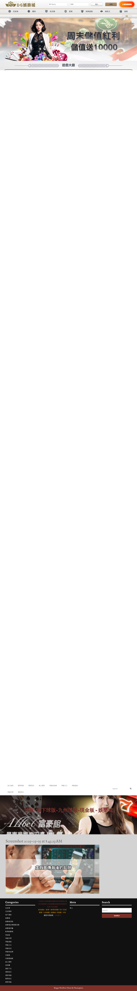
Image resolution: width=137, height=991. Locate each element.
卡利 (39, 901)
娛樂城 (7, 918)
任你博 (7, 908)
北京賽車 (8, 911)
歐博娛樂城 (9, 931)
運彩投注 (21, 792)
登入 (71, 908)
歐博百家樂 (58, 901)
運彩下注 (8, 969)
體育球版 (21, 786)
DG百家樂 (41, 904)
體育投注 (31, 786)
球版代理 (10, 792)
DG (65, 901)
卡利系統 (46, 901)
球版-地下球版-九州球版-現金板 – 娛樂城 (68, 811)
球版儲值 (75, 786)
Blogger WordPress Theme (62, 988)
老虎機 (7, 965)
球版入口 (64, 786)
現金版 (7, 935)
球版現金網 (53, 786)
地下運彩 (8, 915)
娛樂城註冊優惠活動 (12, 925)
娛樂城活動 (9, 921)
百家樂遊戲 (9, 958)
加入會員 (10, 786)
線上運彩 (42, 786)
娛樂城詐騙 (9, 928)
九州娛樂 (49, 904)
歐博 (51, 901)
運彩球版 (8, 975)
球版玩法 (8, 948)
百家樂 (7, 955)
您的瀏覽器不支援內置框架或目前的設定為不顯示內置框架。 (68, 35)
